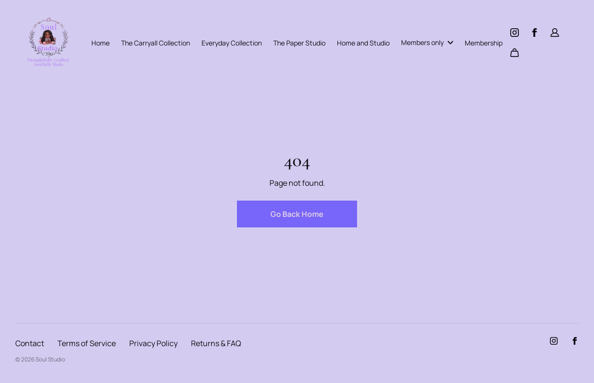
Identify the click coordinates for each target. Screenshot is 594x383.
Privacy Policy (153, 343)
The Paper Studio (299, 42)
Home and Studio (363, 42)
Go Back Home (297, 214)
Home (100, 42)
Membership (484, 42)
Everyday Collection (232, 42)
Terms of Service (86, 343)
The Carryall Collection (155, 42)
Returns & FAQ (216, 343)
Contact (29, 343)
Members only (427, 42)
